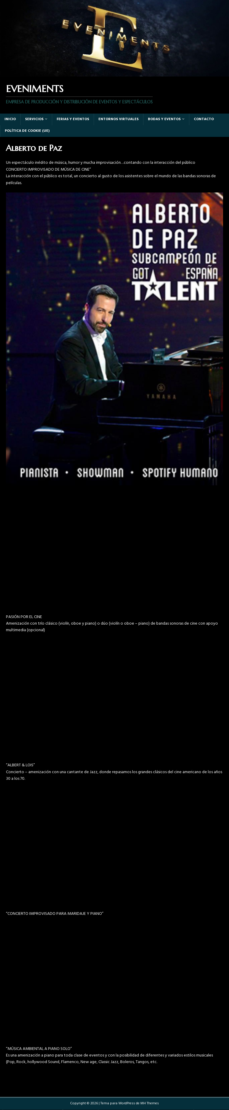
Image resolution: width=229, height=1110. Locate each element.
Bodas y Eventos (164, 119)
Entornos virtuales (118, 119)
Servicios (34, 119)
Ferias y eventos (73, 119)
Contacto (204, 119)
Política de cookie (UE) (27, 131)
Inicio (10, 119)
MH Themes (149, 1103)
